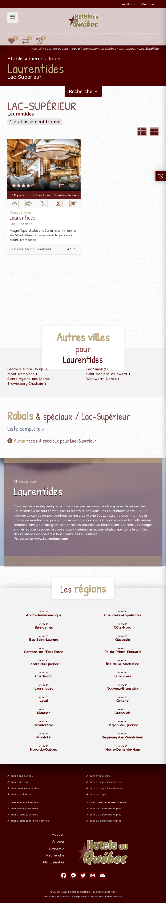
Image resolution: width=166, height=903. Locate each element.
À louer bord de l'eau (20, 775)
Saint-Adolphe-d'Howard (108, 374)
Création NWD (114, 896)
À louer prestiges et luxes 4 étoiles (28, 820)
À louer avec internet (19, 794)
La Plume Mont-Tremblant (30, 249)
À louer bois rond (18, 782)
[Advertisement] (83, 296)
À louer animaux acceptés (23, 788)
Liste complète (24, 428)
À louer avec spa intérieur (22, 802)
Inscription (128, 4)
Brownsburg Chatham (27, 384)
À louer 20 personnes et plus (103, 814)
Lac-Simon (97, 369)
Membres (148, 4)
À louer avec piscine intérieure (104, 782)
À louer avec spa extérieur (23, 808)
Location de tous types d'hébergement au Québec (80, 49)
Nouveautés (53, 862)
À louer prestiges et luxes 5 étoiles (107, 802)
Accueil (36, 49)
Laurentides (127, 49)
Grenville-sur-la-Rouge (27, 369)
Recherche (83, 91)
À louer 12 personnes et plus (103, 808)
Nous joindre (95, 896)
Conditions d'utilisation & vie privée (64, 896)
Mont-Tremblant (23, 374)
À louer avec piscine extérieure (105, 788)
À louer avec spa (96, 794)
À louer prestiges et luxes (22, 814)
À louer (58, 841)
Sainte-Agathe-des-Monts (30, 379)
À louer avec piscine (98, 775)
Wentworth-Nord (102, 379)
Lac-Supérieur (149, 49)
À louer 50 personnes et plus (103, 820)
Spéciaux (56, 848)
